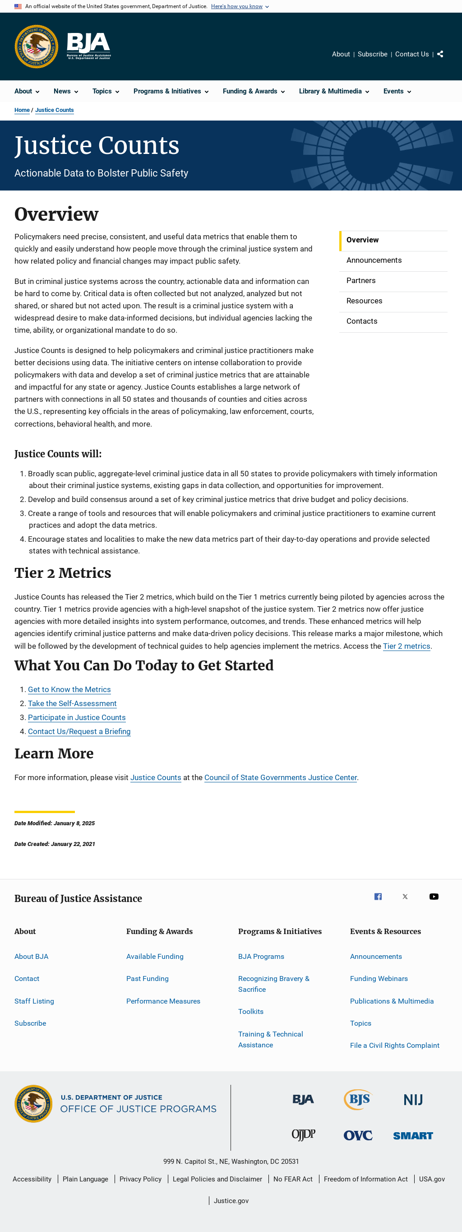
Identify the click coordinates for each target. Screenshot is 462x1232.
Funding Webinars (379, 978)
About (341, 54)
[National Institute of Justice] (413, 1107)
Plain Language (85, 1179)
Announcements (374, 260)
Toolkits (250, 1011)
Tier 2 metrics (406, 646)
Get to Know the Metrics (69, 689)
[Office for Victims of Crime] (358, 1141)
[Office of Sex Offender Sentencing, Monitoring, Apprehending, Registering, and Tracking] (413, 1141)
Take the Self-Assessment (72, 703)
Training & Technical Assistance (270, 1039)
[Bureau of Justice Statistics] (358, 1112)
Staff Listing (34, 1000)
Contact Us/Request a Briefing (79, 731)
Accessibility (32, 1179)
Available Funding (155, 956)
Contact (26, 978)
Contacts (362, 320)
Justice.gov (231, 1201)
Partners (361, 280)
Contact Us (412, 54)
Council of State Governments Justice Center (280, 777)
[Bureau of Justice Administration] (303, 1106)
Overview (362, 239)
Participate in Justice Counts (77, 717)
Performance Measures (163, 1000)
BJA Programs (261, 956)
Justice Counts (54, 110)
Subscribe (373, 54)
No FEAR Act (293, 1179)
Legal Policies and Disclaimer (217, 1179)
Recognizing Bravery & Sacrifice (274, 984)
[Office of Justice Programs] (36, 46)
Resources (364, 300)
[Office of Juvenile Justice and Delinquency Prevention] (303, 1143)
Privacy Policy (141, 1179)
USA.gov (432, 1179)
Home (22, 110)
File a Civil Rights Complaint (394, 1045)
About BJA (31, 956)
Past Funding (147, 978)
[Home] (88, 46)
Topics (360, 1023)
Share (447, 60)
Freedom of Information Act (366, 1179)
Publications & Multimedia (392, 1000)
